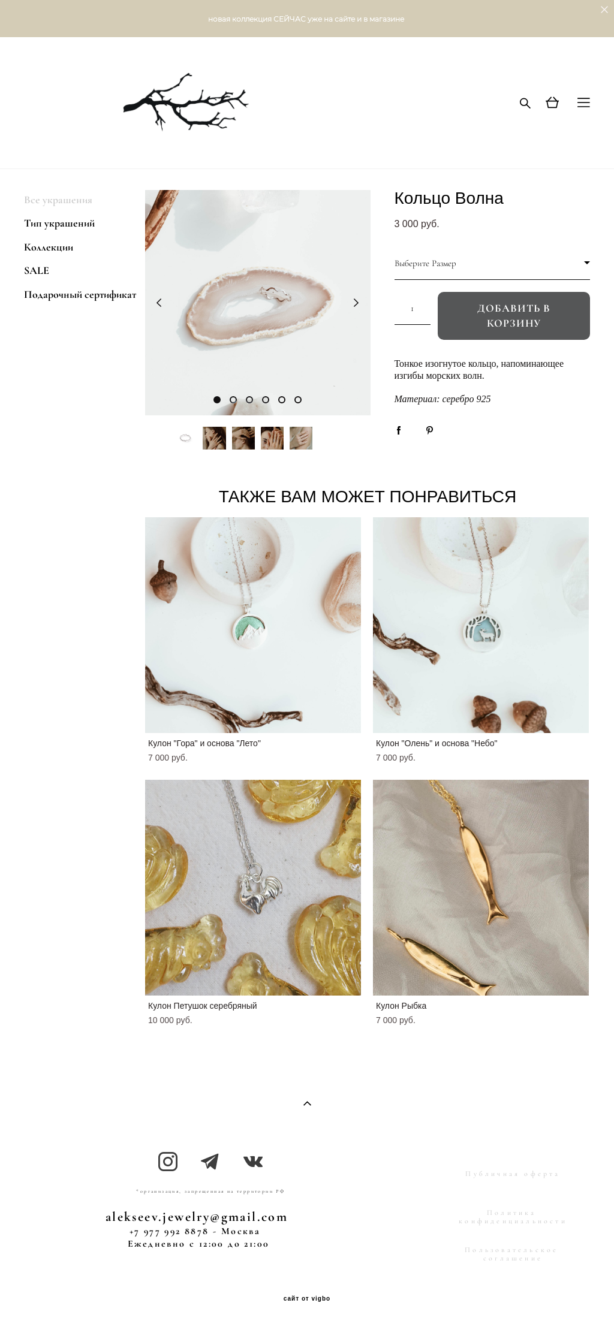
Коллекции (48, 247)
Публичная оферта (512, 1173)
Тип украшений (59, 223)
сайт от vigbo (307, 1299)
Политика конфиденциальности (513, 1216)
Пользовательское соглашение (511, 1253)
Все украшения (58, 199)
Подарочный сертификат (80, 294)
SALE (36, 270)
